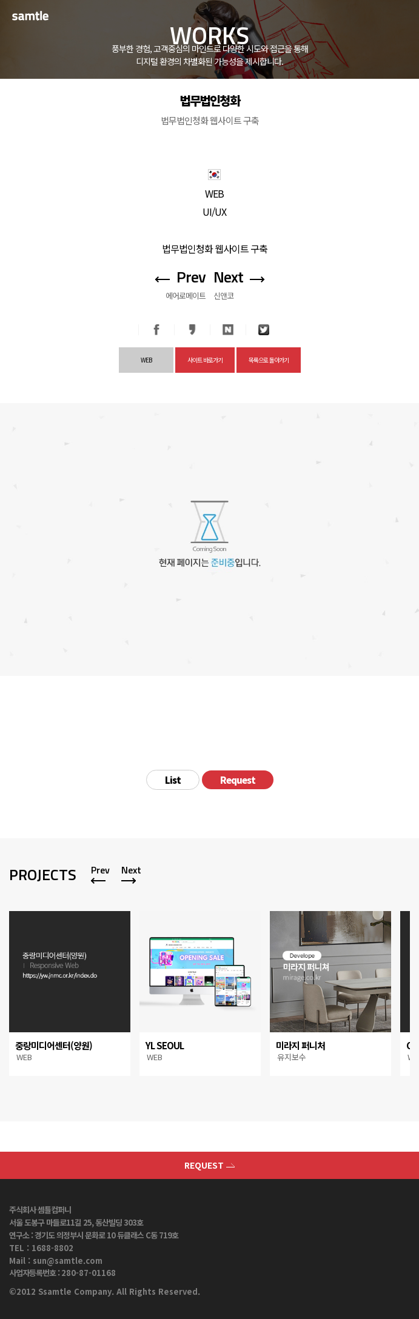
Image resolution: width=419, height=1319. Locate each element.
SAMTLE (39, 15)
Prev (100, 870)
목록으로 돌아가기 (269, 359)
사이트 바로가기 (205, 359)
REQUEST (209, 1165)
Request (237, 779)
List (173, 779)
